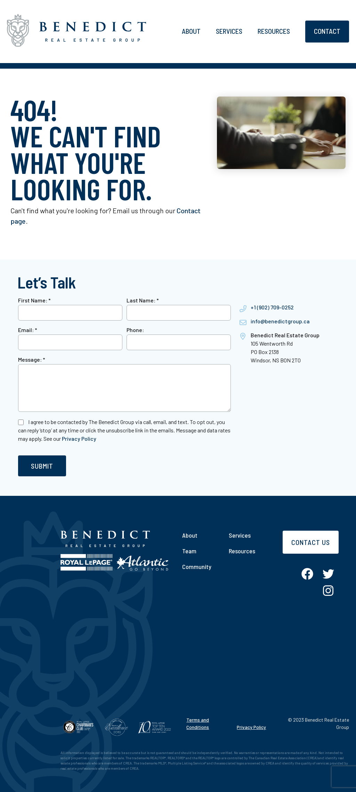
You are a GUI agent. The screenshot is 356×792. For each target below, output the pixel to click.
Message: (31, 359)
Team (189, 551)
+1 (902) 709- (266, 307)
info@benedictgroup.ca (280, 321)
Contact (327, 31)
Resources (274, 31)
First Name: (34, 300)
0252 (288, 307)
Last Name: (143, 300)
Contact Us (310, 542)
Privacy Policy (79, 438)
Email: (27, 329)
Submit (42, 466)
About (191, 31)
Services (229, 31)
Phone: (135, 329)
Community (196, 566)
